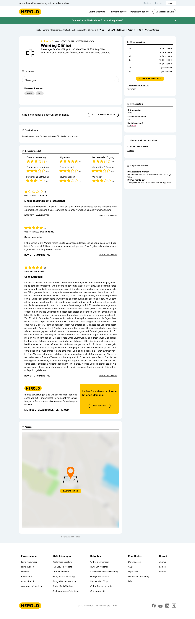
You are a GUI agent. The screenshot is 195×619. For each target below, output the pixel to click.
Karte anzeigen (70, 491)
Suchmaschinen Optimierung (66, 591)
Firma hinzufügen (29, 561)
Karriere (147, 3)
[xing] (174, 611)
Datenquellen (134, 561)
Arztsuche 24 (27, 581)
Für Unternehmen (164, 12)
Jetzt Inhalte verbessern (103, 115)
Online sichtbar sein (99, 561)
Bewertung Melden (108, 215)
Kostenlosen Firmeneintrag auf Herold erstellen (44, 3)
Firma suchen (27, 566)
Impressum (133, 571)
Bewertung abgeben (85, 41)
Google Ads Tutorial (99, 576)
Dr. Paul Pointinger (136, 180)
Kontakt (162, 571)
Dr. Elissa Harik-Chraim (138, 172)
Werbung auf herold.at (31, 586)
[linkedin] (167, 611)
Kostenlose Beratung (62, 561)
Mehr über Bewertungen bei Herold (46, 409)
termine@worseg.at (138, 85)
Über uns (158, 3)
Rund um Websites (99, 566)
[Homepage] (30, 12)
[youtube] (160, 611)
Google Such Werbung (64, 576)
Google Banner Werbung (65, 581)
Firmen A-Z (26, 571)
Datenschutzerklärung (138, 576)
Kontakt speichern (137, 146)
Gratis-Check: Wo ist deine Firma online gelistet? (97, 20)
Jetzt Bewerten (99, 406)
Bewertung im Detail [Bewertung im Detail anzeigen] (37, 215)
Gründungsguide (98, 591)
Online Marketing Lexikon (102, 586)
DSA (130, 581)
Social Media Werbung (63, 586)
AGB (130, 566)
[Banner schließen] (175, 20)
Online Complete (61, 571)
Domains (57, 596)
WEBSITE (131, 89)
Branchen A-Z (28, 576)
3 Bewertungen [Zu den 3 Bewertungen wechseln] (67, 41)
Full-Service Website (62, 566)
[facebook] (154, 611)
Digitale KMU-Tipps (99, 581)
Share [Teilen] (130, 150)
